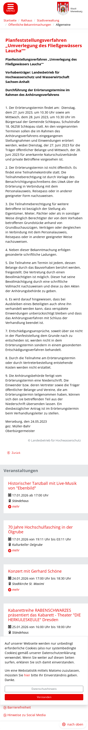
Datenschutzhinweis (44, 689)
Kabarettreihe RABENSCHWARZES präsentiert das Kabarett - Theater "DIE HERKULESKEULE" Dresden (44, 615)
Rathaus (26, 20)
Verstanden (44, 697)
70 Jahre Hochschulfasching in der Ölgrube (40, 529)
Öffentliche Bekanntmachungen (29, 25)
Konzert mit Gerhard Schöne (35, 571)
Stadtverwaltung (48, 20)
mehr (16, 506)
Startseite (10, 20)
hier (27, 675)
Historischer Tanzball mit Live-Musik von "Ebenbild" (42, 486)
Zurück (13, 453)
